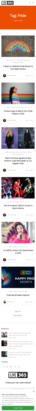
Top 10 (27, 107)
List (26, 202)
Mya (20, 152)
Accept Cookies (18, 408)
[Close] (34, 391)
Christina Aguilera (11, 152)
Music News (16, 154)
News (29, 152)
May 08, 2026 (12, 357)
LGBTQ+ (13, 60)
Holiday (24, 291)
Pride (8, 60)
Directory (17, 291)
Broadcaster (25, 60)
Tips (18, 60)
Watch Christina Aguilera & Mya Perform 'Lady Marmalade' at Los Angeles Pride (18, 161)
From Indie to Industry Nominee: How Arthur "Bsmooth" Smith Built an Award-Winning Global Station (21, 344)
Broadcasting (18, 62)
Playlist (21, 107)
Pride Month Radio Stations (18, 295)
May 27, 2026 (12, 338)
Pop (22, 154)
